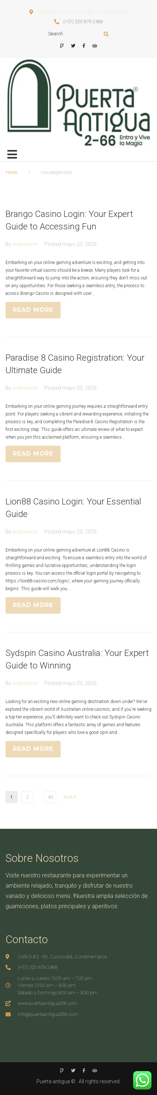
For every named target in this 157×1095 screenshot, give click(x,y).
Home (11, 172)
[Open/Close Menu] (12, 154)
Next (70, 797)
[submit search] (106, 34)
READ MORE (33, 309)
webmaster (26, 244)
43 (50, 797)
